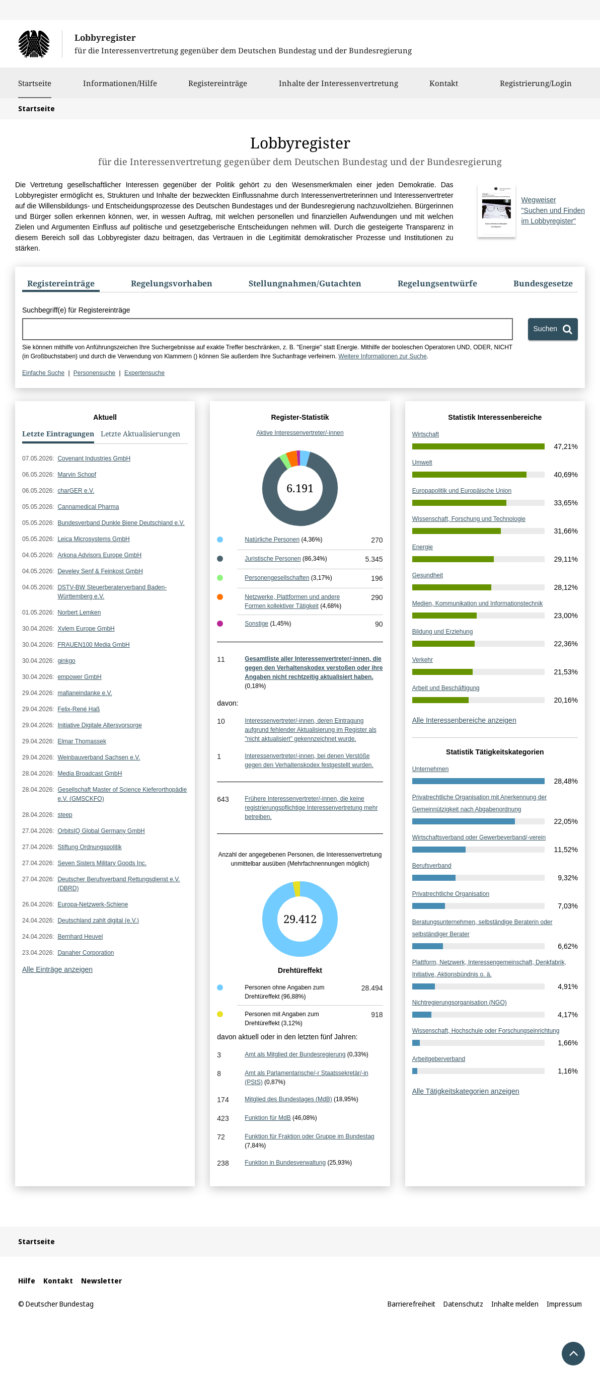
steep (64, 814)
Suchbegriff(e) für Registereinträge (76, 310)
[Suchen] (553, 329)
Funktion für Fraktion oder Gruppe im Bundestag (309, 1136)
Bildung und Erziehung (442, 631)
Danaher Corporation (85, 952)
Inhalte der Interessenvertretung (338, 88)
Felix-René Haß (78, 709)
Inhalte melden (515, 1304)
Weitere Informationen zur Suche (382, 356)
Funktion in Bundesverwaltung (285, 1162)
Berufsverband (432, 865)
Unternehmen (430, 769)
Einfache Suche (43, 372)
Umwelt (422, 462)
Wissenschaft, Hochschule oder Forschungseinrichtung (486, 1030)
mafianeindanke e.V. (84, 693)
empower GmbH (79, 676)
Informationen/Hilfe (120, 88)
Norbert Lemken (79, 612)
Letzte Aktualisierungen (140, 433)
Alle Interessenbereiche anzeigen (464, 720)
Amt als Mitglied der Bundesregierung (295, 1054)
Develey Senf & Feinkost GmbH (99, 571)
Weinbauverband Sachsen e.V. (98, 757)
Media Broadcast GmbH (89, 773)
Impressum (564, 1304)
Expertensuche (144, 372)
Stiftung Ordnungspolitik (89, 847)
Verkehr (422, 659)
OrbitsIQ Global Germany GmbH (100, 830)
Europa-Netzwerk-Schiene (92, 904)
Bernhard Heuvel (80, 936)
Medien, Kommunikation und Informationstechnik (477, 603)
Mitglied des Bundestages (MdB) (288, 1099)
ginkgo (66, 660)
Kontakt (443, 88)
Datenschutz (463, 1304)
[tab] (61, 285)
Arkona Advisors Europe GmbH (99, 555)
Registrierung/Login (536, 88)
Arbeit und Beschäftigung (446, 688)
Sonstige (256, 623)
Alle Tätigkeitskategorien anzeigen (465, 1091)
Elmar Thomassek (81, 741)
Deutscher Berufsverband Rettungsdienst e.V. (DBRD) (118, 884)
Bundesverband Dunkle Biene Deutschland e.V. (120, 522)
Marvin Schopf (76, 474)
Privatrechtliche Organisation (450, 893)
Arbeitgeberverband (438, 1058)
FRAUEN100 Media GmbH (93, 644)
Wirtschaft (425, 434)
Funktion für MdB (267, 1117)
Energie (422, 547)
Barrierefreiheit (411, 1304)
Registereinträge (217, 88)
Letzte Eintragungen (58, 433)
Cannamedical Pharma (88, 506)
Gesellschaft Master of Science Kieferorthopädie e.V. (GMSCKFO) (122, 794)
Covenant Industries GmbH (93, 458)
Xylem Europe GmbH (85, 628)
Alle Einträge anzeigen (57, 969)
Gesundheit (427, 575)
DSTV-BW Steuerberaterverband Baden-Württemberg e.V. (112, 592)
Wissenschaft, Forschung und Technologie (469, 518)
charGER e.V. (75, 490)
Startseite (34, 83)
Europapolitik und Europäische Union (461, 490)
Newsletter (101, 1280)
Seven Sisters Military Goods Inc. (101, 863)
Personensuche (94, 372)
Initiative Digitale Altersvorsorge (99, 725)
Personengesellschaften (277, 577)
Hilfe (26, 1280)
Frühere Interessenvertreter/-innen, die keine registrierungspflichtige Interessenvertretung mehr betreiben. (311, 807)
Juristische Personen (273, 558)
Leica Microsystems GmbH (93, 539)
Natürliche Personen (272, 539)
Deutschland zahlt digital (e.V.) (98, 920)
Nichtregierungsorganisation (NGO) (459, 1002)
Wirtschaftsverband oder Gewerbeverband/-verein (479, 837)
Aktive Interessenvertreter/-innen (299, 432)
